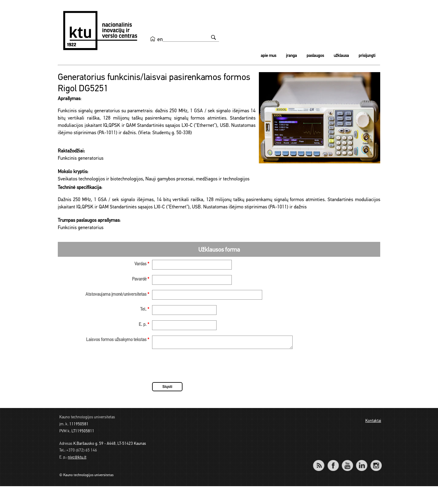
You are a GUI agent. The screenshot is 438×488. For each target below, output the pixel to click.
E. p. (144, 324)
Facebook (333, 463)
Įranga (291, 56)
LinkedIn (361, 463)
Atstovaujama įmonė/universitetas (117, 294)
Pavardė (140, 279)
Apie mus (268, 56)
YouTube (347, 463)
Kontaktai (373, 423)
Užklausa (341, 56)
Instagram (376, 463)
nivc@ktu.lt (77, 459)
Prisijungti (367, 56)
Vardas (141, 264)
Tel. (144, 309)
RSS (321, 463)
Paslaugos (315, 56)
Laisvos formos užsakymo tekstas (117, 340)
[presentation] (198, 368)
